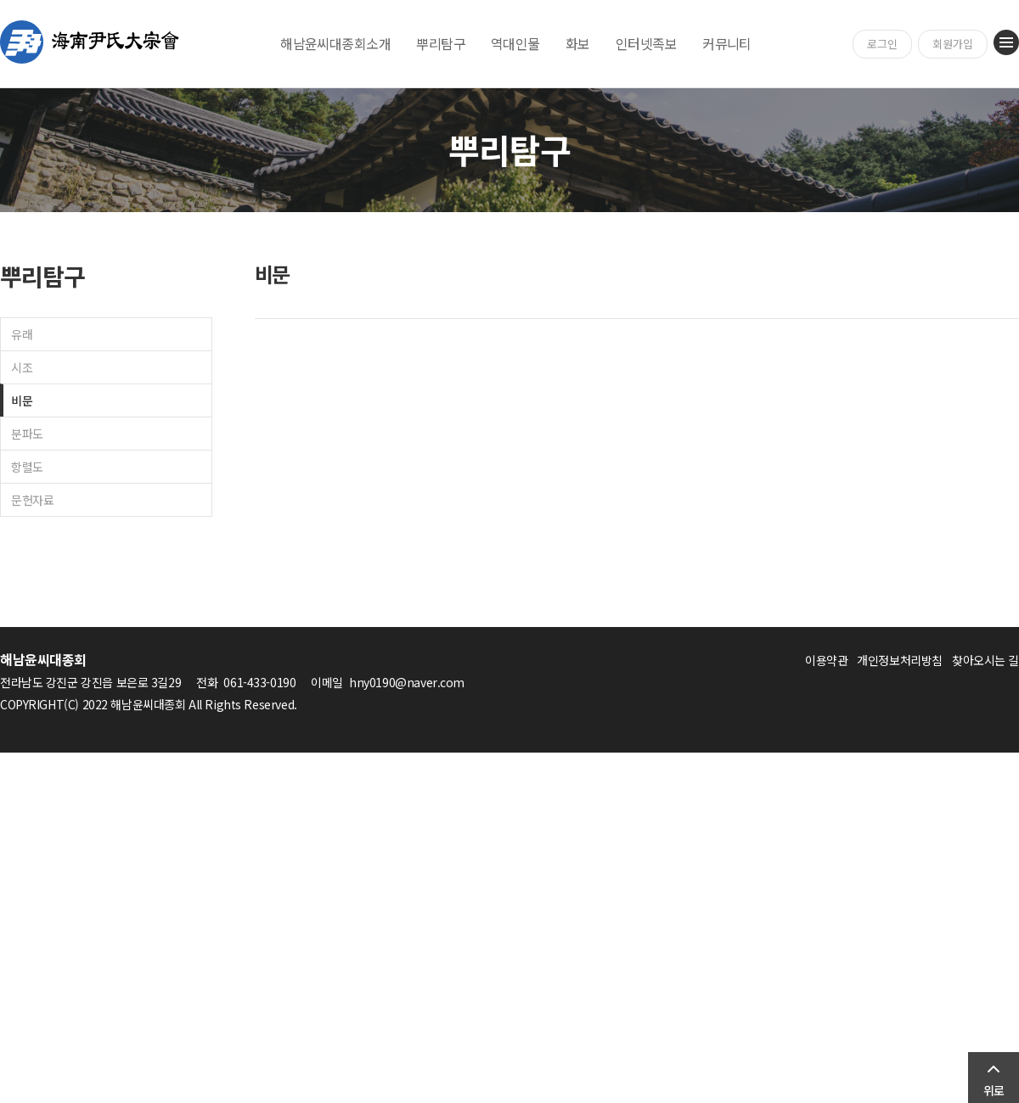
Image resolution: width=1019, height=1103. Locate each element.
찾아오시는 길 (985, 660)
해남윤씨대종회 (89, 42)
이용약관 (826, 660)
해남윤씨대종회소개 (335, 43)
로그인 (882, 44)
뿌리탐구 (440, 43)
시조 (21, 367)
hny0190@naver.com (406, 682)
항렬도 (27, 466)
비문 (21, 400)
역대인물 (515, 43)
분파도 (27, 433)
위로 (993, 1090)
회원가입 (952, 44)
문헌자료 (32, 499)
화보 (578, 43)
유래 (21, 334)
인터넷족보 (646, 43)
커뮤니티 (727, 43)
